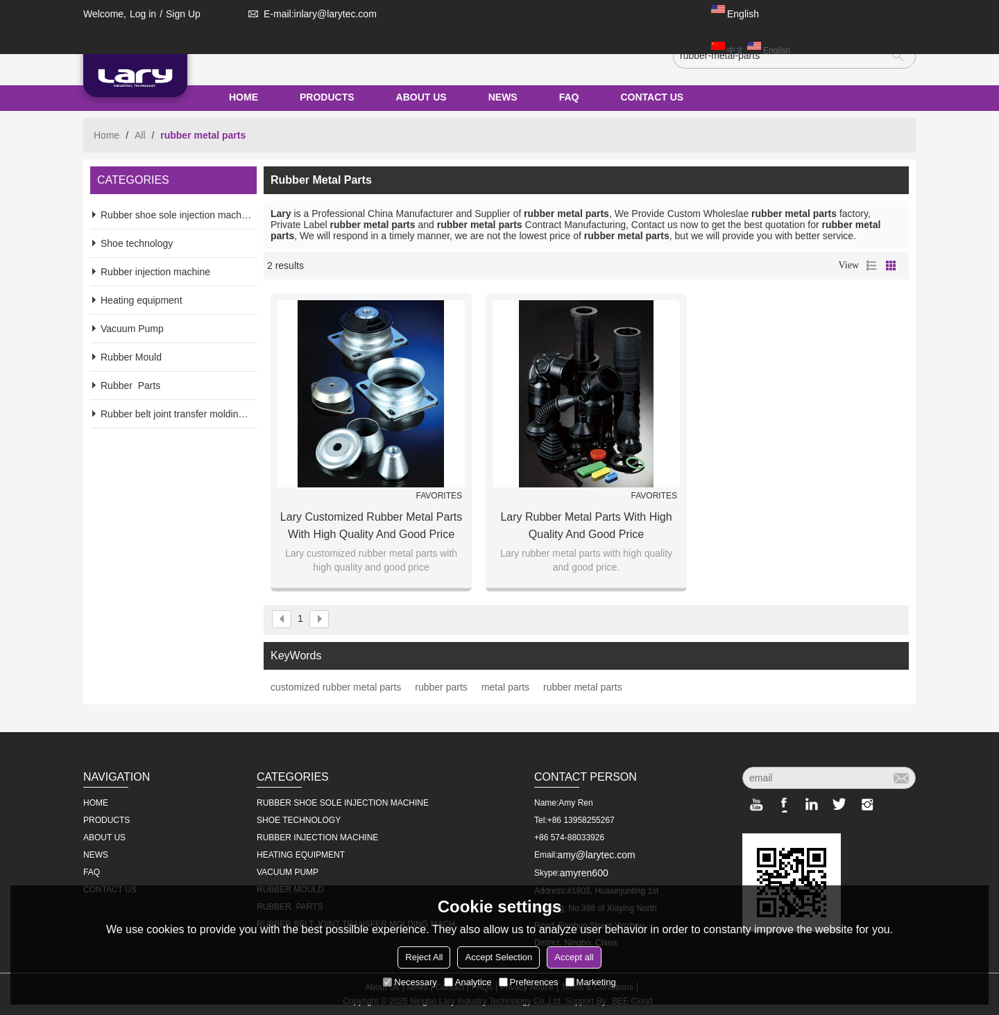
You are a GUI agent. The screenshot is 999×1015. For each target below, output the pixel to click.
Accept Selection (498, 957)
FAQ (569, 97)
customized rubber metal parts (336, 687)
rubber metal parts (582, 687)
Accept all (573, 957)
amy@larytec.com (596, 854)
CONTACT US (651, 97)
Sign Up (183, 13)
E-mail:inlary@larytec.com (310, 14)
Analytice (468, 982)
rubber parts (441, 687)
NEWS (503, 97)
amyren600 (584, 872)
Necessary (409, 982)
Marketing (590, 982)
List (871, 265)
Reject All (424, 957)
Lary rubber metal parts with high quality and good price (586, 525)
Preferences (528, 982)
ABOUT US (421, 97)
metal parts (505, 687)
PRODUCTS (327, 97)
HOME (243, 97)
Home (106, 135)
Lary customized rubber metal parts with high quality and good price (371, 525)
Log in (143, 13)
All (140, 135)
